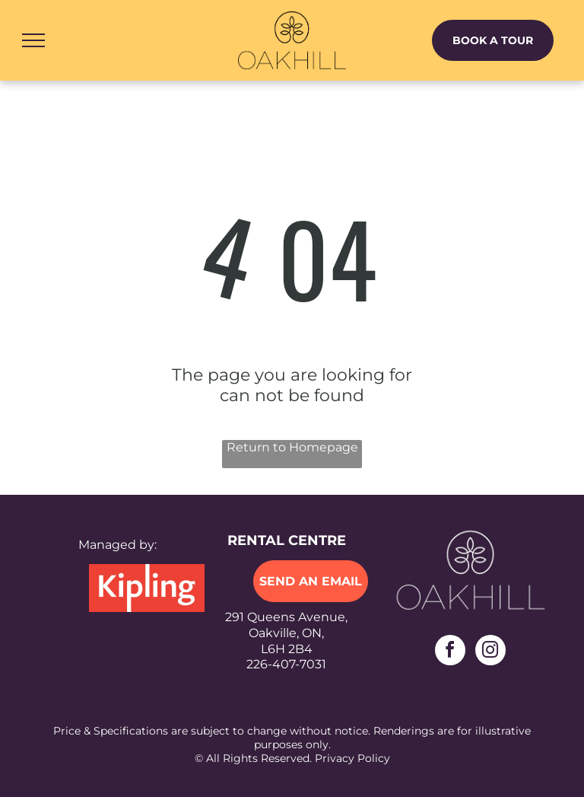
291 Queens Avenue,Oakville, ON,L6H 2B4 (286, 633)
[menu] (33, 40)
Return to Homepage (292, 447)
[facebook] (450, 652)
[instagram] (490, 652)
